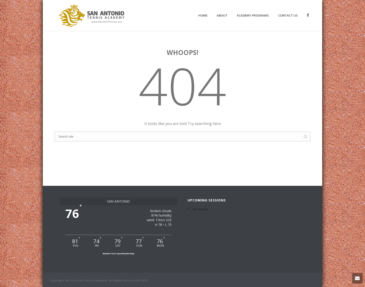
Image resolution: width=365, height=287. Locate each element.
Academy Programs (253, 15)
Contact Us (288, 15)
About (222, 15)
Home (202, 15)
